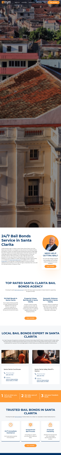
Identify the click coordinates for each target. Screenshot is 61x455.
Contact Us (31, 2)
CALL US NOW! (30, 318)
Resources (39, 2)
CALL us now (53, 2)
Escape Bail (4, 261)
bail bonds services (18, 290)
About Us (17, 2)
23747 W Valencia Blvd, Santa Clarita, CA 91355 (12, 380)
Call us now (50, 266)
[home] (6, 2)
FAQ (45, 2)
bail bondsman (18, 416)
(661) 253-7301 (9, 374)
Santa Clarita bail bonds (14, 259)
